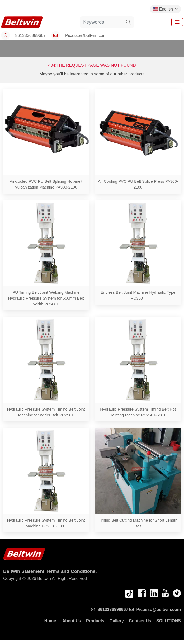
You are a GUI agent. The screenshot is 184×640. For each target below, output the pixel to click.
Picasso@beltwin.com (86, 35)
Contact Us (140, 621)
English (163, 9)
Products (95, 621)
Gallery (117, 621)
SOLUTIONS (168, 621)
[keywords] (101, 22)
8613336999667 (30, 35)
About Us (71, 621)
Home (50, 621)
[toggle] (177, 22)
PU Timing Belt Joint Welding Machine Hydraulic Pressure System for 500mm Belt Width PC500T (46, 298)
